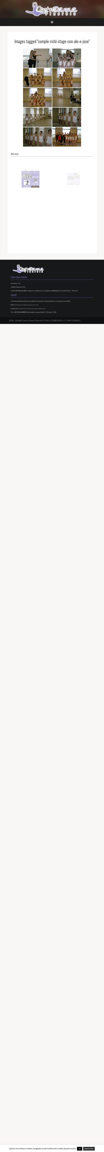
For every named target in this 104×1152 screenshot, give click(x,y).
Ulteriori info (89, 1149)
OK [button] (79, 1149)
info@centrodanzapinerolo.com (26, 305)
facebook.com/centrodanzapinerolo (31, 309)
